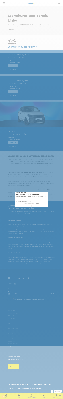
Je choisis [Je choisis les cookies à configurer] (23, 206)
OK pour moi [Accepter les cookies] (40, 206)
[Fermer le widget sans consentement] (21, 192)
